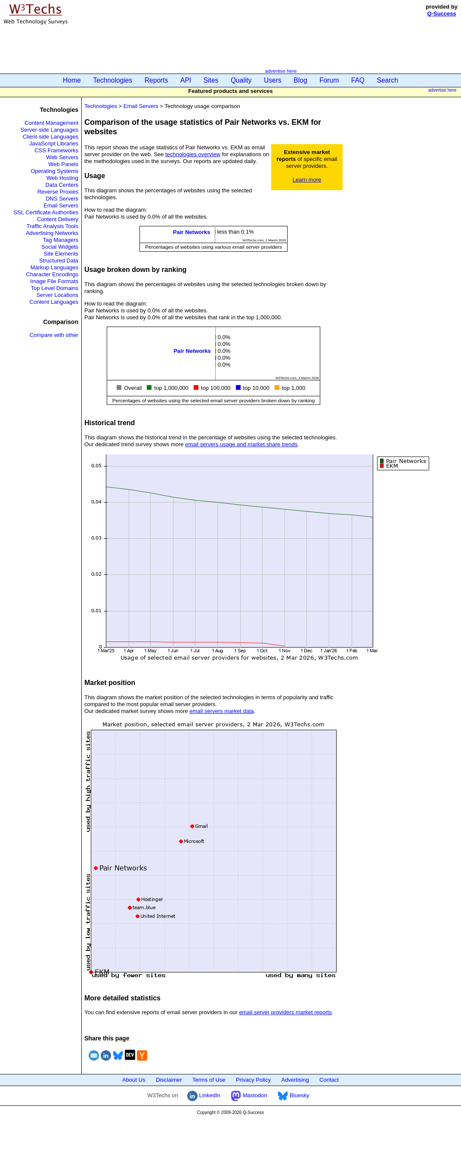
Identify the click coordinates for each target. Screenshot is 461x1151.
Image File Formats (54, 281)
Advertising (295, 1080)
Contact (329, 1080)
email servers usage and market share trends (241, 444)
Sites (211, 80)
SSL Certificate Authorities (45, 212)
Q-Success (441, 13)
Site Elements (61, 253)
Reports (156, 80)
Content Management (51, 123)
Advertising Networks (52, 233)
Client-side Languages (50, 136)
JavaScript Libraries (53, 143)
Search (387, 80)
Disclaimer (169, 1080)
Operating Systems (54, 171)
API (185, 80)
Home (72, 80)
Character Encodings (52, 274)
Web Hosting (62, 178)
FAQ (358, 80)
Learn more (307, 179)
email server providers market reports (285, 1012)
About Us (133, 1080)
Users (273, 80)
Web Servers (62, 157)
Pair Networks (191, 232)
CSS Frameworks (56, 150)
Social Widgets (59, 247)
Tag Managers (60, 240)
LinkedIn (203, 1095)
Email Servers (60, 205)
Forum (329, 80)
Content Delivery (57, 219)
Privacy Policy (253, 1080)
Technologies (112, 80)
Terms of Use (209, 1080)
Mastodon (249, 1095)
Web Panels (63, 164)
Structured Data (58, 260)
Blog (300, 80)
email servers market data (221, 711)
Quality (241, 80)
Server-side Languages (49, 130)
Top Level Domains (54, 288)
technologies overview (192, 154)
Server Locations (57, 295)
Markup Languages (54, 267)
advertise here (281, 71)
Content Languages (54, 302)
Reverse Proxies (57, 191)
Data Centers (61, 185)
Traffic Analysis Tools (52, 226)
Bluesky (293, 1095)
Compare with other (54, 335)
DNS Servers (62, 198)
